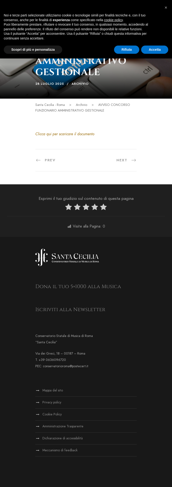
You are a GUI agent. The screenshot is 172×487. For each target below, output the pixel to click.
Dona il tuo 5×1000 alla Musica (78, 286)
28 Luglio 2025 (49, 84)
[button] (166, 7)
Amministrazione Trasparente (62, 426)
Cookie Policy (52, 414)
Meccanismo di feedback (60, 450)
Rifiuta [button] (127, 49)
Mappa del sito (52, 390)
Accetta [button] (155, 49)
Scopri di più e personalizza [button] (33, 49)
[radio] (68, 208)
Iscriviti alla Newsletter (70, 309)
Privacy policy (51, 402)
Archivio (80, 84)
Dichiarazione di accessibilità (62, 438)
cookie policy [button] (113, 20)
